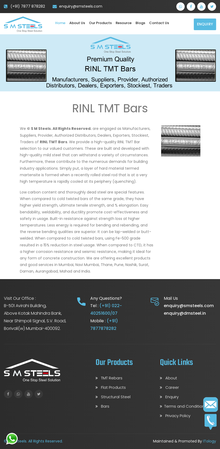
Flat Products (110, 387)
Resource (124, 22)
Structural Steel (113, 397)
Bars (102, 406)
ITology (209, 441)
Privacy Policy (175, 415)
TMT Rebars (108, 378)
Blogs (140, 22)
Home (60, 22)
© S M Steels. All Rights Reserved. (33, 441)
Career (169, 387)
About (168, 378)
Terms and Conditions (183, 406)
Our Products (100, 22)
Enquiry (205, 24)
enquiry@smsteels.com (80, 6)
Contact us (159, 22)
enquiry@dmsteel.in (185, 313)
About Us (77, 22)
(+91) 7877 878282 (27, 6)
